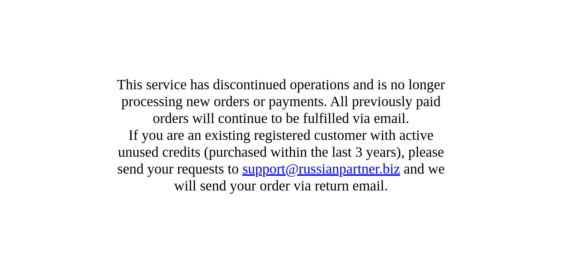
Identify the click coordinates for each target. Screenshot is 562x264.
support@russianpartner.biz (321, 169)
